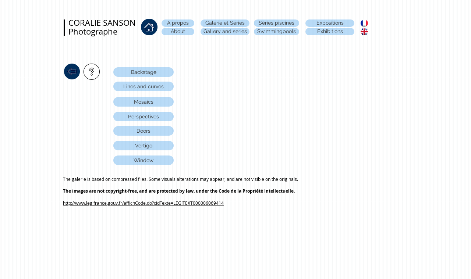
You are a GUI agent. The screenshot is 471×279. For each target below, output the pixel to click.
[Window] (143, 160)
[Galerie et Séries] (225, 23)
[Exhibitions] (329, 31)
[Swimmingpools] (276, 31)
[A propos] (178, 23)
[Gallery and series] (225, 31)
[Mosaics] (143, 102)
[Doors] (143, 131)
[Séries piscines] (276, 23)
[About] (178, 31)
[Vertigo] (143, 145)
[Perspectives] (143, 116)
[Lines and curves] (143, 86)
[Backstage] (143, 72)
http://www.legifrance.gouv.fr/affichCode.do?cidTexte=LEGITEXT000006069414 (143, 203)
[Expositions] (329, 23)
